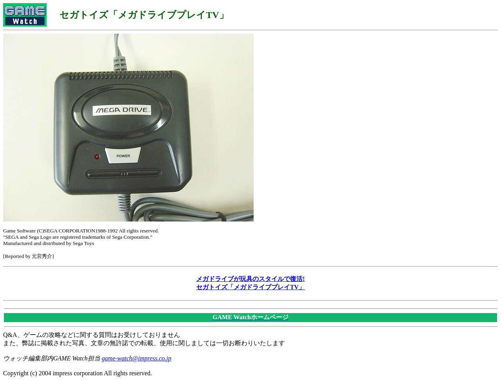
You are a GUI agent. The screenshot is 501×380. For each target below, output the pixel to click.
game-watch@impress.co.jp (136, 358)
